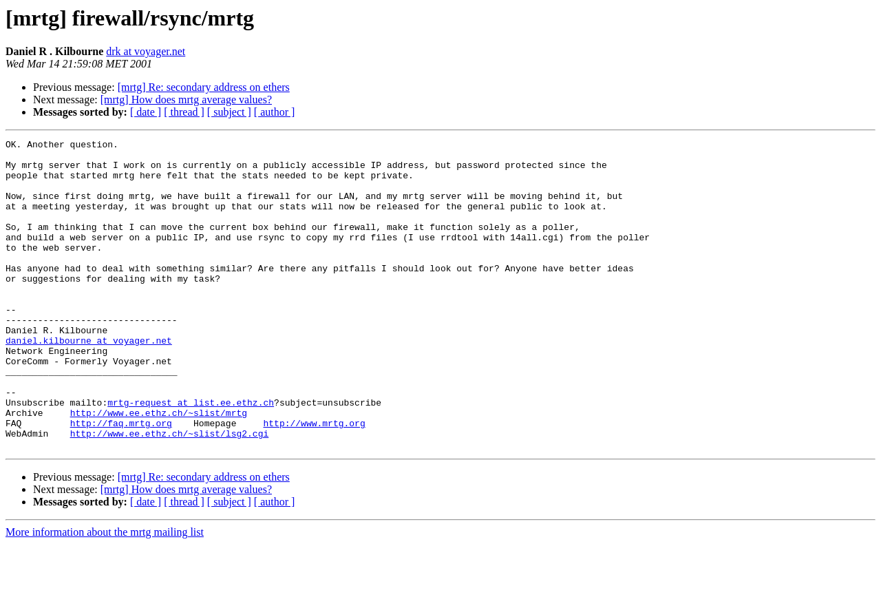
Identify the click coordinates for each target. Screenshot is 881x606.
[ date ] (145, 112)
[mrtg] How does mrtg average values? (186, 99)
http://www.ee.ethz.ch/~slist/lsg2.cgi (169, 493)
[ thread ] (184, 112)
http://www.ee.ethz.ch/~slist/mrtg (158, 468)
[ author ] (274, 112)
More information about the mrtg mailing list (105, 594)
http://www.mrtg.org (314, 480)
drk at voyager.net (145, 51)
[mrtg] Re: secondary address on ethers (204, 87)
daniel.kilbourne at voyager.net (89, 381)
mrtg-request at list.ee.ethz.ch (190, 456)
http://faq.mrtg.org (121, 480)
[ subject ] (229, 112)
